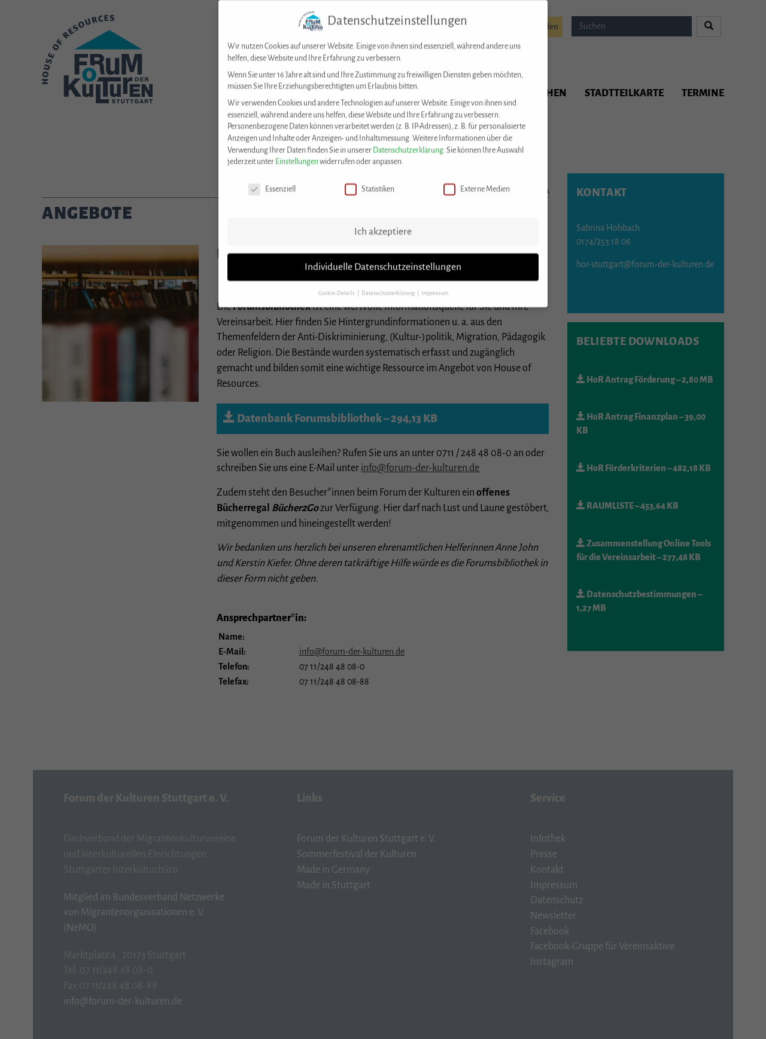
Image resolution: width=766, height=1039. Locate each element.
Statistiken (369, 180)
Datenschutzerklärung (408, 141)
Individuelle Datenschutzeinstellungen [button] (383, 257)
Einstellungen (296, 152)
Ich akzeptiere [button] (383, 222)
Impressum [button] (434, 284)
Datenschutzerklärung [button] (388, 284)
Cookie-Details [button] (337, 284)
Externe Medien (476, 180)
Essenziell (272, 180)
